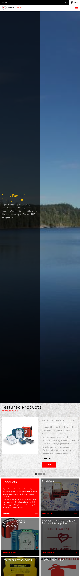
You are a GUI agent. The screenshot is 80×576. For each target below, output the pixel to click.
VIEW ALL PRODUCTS (10, 411)
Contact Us (5, 2)
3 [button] (41, 474)
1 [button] (36, 474)
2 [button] (39, 474)
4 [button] (44, 474)
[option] (40, 443)
